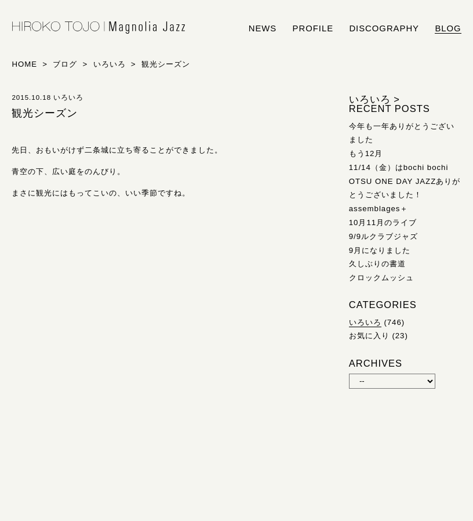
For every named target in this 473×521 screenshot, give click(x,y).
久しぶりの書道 (377, 263)
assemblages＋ (379, 208)
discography (384, 28)
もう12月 (366, 153)
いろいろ (365, 322)
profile (313, 28)
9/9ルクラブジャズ (383, 236)
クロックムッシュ (381, 277)
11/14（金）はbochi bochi (399, 167)
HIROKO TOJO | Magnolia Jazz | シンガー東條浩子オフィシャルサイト (98, 27)
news (263, 28)
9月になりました (379, 250)
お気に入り (369, 335)
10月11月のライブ (383, 222)
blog (448, 28)
